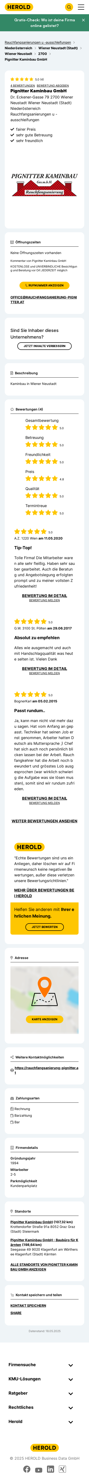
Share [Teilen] (16, 1313)
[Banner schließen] (83, 20)
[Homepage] (19, 7)
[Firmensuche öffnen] (69, 7)
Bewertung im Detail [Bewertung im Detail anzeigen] (44, 595)
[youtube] (38, 1469)
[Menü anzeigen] (81, 7)
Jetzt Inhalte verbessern (44, 346)
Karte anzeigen (44, 1019)
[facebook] (26, 1469)
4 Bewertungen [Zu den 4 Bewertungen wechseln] (22, 85)
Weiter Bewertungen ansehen (44, 821)
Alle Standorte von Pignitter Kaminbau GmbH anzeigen (44, 1266)
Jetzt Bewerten (45, 927)
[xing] (62, 1469)
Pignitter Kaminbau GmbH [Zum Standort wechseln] (31, 1222)
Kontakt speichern (28, 1305)
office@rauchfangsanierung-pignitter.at (43, 299)
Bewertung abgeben (53, 85)
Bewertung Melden (44, 600)
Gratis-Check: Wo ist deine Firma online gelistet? (44, 23)
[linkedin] (50, 1469)
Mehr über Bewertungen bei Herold (44, 893)
